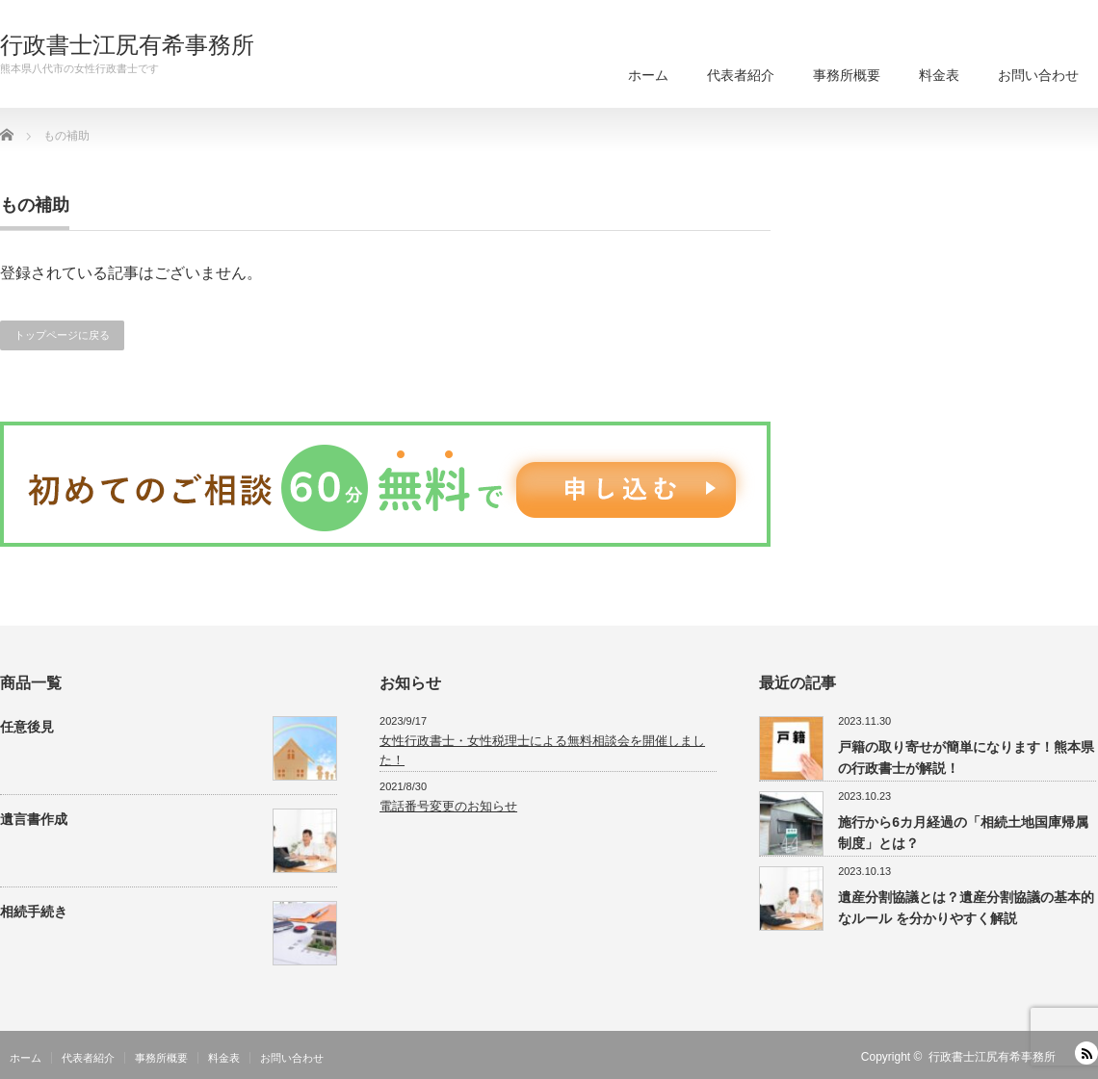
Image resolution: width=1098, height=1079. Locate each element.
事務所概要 (846, 75)
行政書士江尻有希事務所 (127, 45)
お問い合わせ (1038, 75)
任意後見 (27, 726)
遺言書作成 (33, 819)
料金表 (939, 75)
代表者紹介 (740, 75)
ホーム (648, 75)
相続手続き (33, 911)
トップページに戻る (62, 335)
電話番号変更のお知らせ (448, 806)
